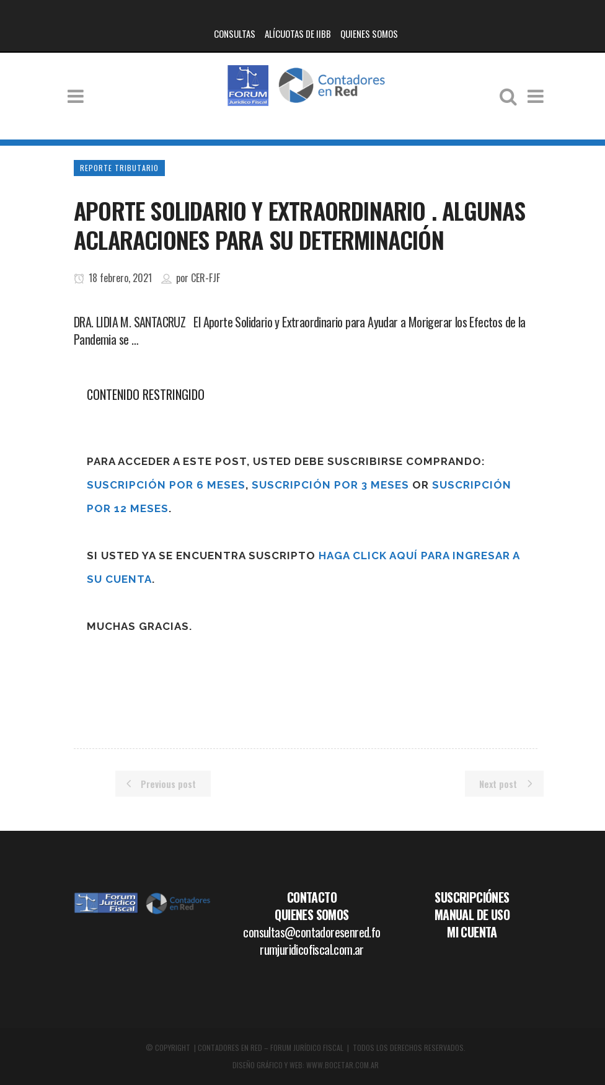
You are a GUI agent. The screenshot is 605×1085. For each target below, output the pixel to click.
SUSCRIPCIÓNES (472, 897)
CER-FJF (205, 277)
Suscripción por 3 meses (330, 485)
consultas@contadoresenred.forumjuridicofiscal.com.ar (311, 941)
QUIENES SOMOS (369, 33)
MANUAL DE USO (472, 914)
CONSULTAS (234, 33)
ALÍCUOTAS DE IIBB (298, 33)
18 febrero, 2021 (113, 277)
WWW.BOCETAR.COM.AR (342, 1065)
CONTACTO (312, 897)
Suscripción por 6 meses (166, 485)
